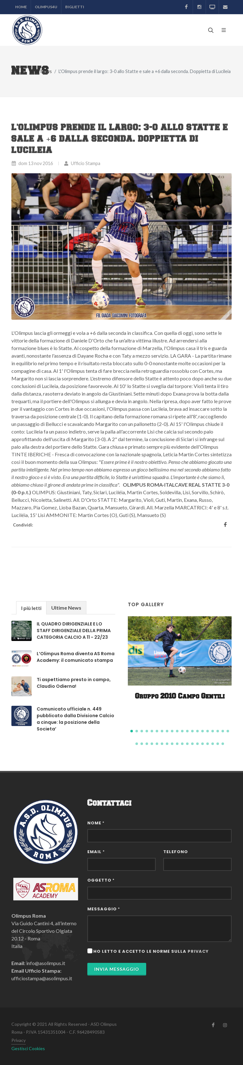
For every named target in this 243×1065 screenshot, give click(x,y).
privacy (198, 951)
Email (96, 852)
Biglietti (74, 6)
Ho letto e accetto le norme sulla (151, 951)
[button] (131, 731)
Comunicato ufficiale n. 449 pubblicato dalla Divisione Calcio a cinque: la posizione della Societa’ (75, 719)
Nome (95, 823)
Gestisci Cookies (28, 1048)
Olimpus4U (46, 6)
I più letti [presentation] (31, 608)
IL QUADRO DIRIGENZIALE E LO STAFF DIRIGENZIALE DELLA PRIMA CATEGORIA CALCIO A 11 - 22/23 (74, 630)
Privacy (18, 1040)
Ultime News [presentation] (66, 608)
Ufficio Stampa (82, 163)
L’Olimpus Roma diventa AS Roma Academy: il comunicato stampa (76, 656)
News (46, 71)
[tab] (31, 607)
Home (21, 6)
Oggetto (101, 880)
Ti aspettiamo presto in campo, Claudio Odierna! (74, 682)
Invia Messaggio (116, 969)
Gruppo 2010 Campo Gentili (180, 696)
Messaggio (103, 909)
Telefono (175, 852)
